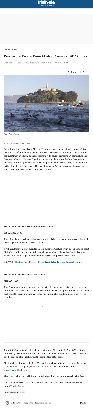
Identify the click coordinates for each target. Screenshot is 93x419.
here (38, 366)
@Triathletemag (16, 386)
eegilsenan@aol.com (16, 370)
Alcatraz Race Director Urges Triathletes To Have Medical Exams (48, 262)
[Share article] (71, 72)
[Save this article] (84, 72)
